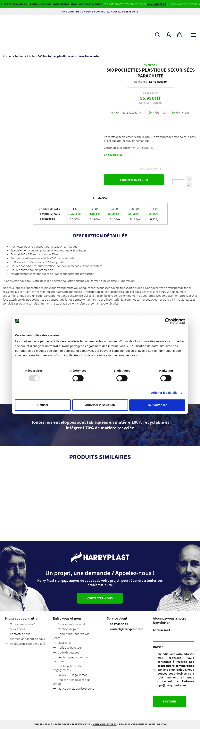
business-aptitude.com (151, 724)
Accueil (7, 56)
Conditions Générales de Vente (71, 636)
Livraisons (64, 643)
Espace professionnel (71, 624)
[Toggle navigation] (193, 34)
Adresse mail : (162, 630)
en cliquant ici (159, 4)
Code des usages (68, 652)
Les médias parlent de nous (27, 639)
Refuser (43, 405)
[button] (168, 34)
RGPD (158, 647)
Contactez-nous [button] (100, 598)
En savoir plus (113, 155)
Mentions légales (68, 629)
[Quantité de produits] (178, 181)
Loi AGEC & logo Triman (73, 675)
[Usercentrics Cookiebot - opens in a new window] (168, 321)
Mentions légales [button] (105, 724)
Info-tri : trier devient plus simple (71, 681)
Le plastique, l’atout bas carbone (70, 659)
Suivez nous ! (18, 629)
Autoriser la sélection (100, 405)
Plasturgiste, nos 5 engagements (67, 668)
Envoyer (169, 701)
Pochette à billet (25, 56)
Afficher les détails (164, 392)
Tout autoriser (157, 405)
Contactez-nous (20, 634)
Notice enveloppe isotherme (76, 688)
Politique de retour (70, 647)
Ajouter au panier (134, 180)
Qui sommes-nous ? (22, 624)
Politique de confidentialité (27, 644)
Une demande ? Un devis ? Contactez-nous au (100, 11)
